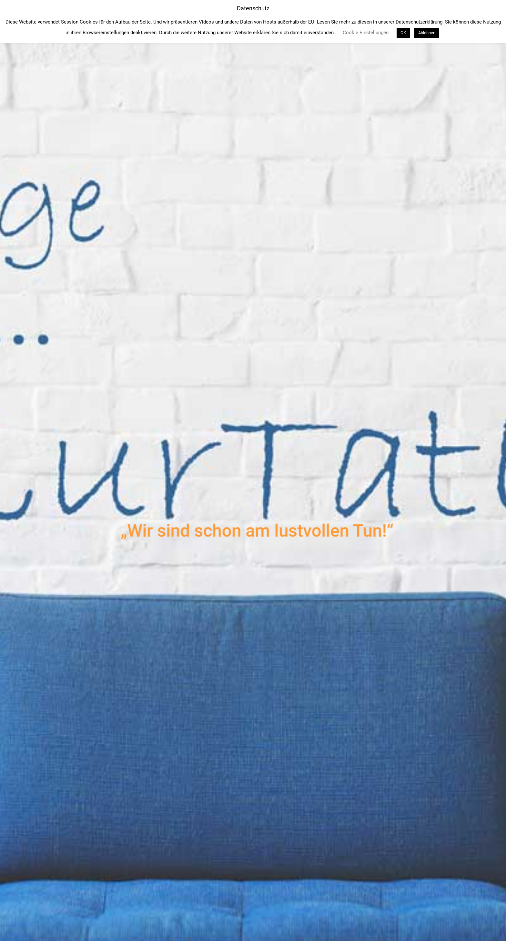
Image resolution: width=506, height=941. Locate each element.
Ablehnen (426, 32)
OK (403, 32)
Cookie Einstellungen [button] (366, 32)
